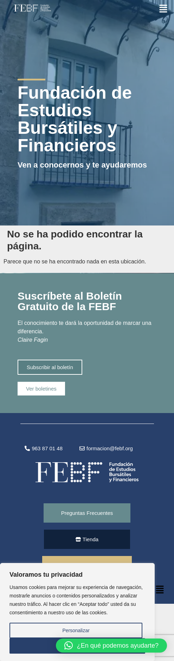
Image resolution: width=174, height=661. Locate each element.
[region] (77, 612)
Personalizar (76, 630)
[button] (163, 8)
